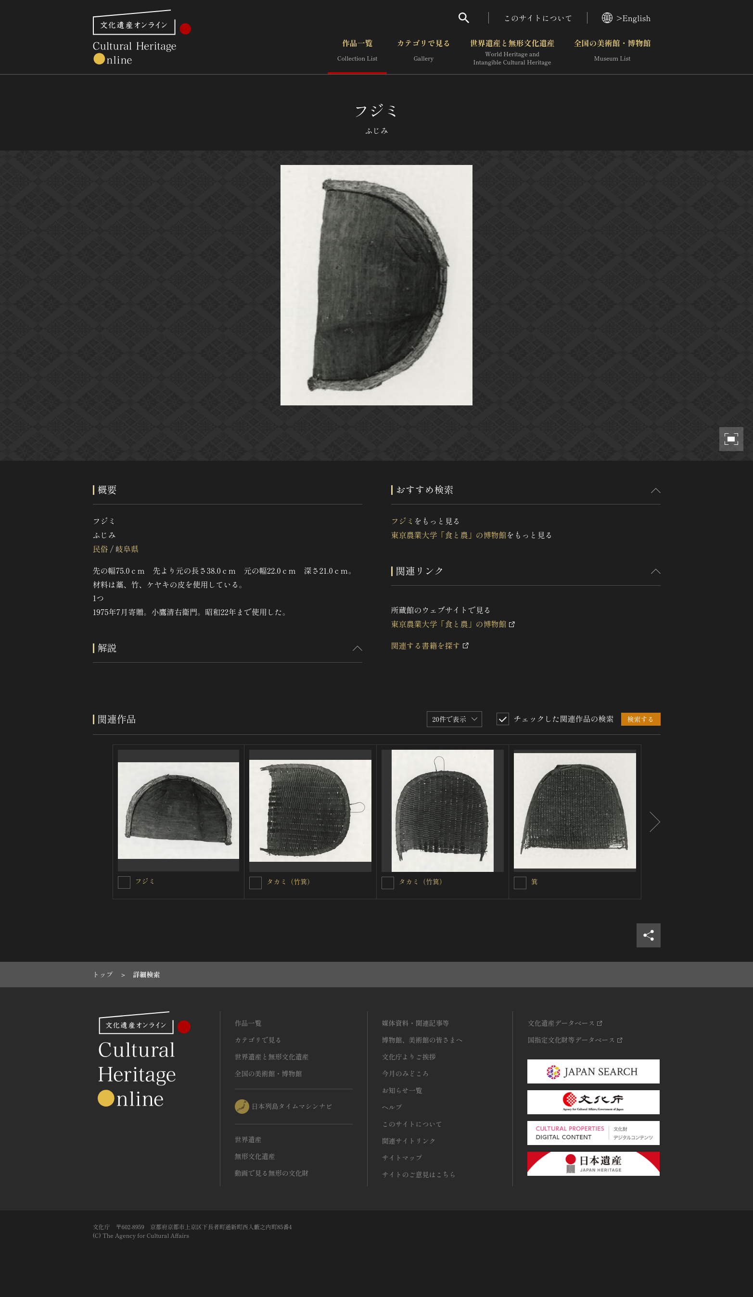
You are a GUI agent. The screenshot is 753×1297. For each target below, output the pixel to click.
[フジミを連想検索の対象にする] (124, 882)
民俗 (100, 548)
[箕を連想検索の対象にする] (520, 883)
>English (626, 18)
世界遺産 (248, 1139)
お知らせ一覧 (402, 1090)
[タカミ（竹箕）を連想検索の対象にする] (255, 883)
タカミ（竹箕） (290, 881)
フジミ (402, 521)
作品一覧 (357, 52)
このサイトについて (538, 18)
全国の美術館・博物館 (612, 52)
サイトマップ (402, 1157)
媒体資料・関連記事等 (415, 1023)
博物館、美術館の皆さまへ (422, 1040)
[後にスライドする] (651, 821)
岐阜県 (127, 548)
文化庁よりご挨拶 (409, 1056)
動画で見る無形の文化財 (272, 1173)
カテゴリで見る (423, 52)
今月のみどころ (405, 1073)
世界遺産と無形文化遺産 (512, 52)
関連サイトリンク (409, 1141)
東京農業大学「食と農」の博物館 (449, 535)
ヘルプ (392, 1107)
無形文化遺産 (255, 1156)
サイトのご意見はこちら (419, 1174)
